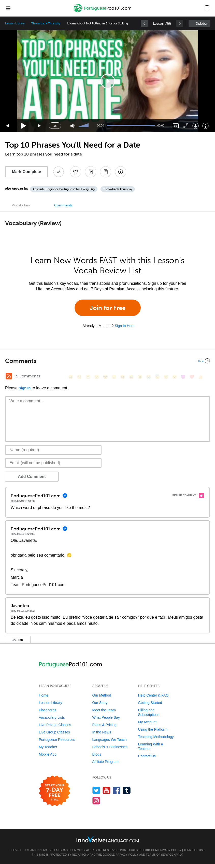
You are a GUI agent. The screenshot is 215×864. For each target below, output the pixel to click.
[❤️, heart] (192, 376)
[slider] (83, 125)
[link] (144, 23)
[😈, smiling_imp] (183, 376)
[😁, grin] (88, 376)
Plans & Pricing (104, 725)
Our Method (101, 695)
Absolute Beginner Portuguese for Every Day (64, 189)
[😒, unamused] (96, 376)
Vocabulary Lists (52, 717)
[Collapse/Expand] (107, 361)
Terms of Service (159, 854)
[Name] (53, 450)
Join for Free (107, 307)
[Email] (53, 463)
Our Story (100, 703)
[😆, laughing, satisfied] (122, 376)
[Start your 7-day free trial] (54, 791)
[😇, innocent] (157, 376)
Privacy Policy (170, 850)
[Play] (24, 126)
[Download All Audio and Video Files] (120, 171)
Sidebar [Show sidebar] (202, 23)
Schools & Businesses (110, 747)
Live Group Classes (54, 732)
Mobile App (47, 754)
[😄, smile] (70, 376)
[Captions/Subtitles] (176, 126)
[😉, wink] (140, 376)
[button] (207, 8)
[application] (107, 81)
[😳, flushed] (79, 376)
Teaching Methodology (156, 737)
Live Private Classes (55, 725)
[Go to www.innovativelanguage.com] (107, 839)
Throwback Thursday (45, 23)
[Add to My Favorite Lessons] (75, 171)
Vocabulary (21, 205)
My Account (147, 722)
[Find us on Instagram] (96, 800)
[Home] (103, 12)
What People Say (106, 717)
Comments (63, 205)
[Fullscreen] (185, 126)
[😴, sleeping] (166, 376)
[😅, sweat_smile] (131, 376)
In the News (101, 732)
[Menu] (8, 8)
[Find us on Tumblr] (127, 790)
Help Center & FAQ (153, 695)
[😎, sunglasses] (105, 376)
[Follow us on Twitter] (96, 790)
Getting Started (150, 703)
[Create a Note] (90, 171)
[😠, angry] (114, 376)
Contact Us (147, 756)
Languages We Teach (109, 740)
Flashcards (47, 710)
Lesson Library (15, 23)
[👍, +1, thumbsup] (200, 376)
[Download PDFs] (105, 171)
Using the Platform (152, 729)
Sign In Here (125, 326)
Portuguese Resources (57, 740)
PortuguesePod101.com (139, 850)
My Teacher (48, 747)
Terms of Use (194, 850)
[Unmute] (73, 126)
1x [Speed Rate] (54, 125)
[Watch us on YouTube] (106, 790)
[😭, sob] (148, 376)
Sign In (25, 388)
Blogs (96, 754)
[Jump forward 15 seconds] (39, 126)
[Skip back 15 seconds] (7, 126)
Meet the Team (104, 710)
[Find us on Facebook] (117, 790)
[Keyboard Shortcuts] (205, 126)
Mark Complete (26, 171)
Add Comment (32, 476)
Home (43, 695)
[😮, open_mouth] (174, 376)
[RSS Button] (9, 376)
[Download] (195, 126)
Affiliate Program (105, 762)
